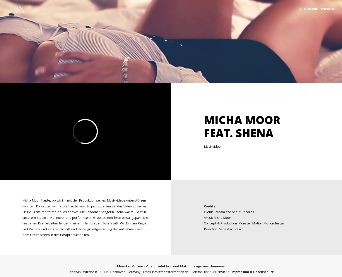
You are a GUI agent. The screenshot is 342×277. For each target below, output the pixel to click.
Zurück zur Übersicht (317, 9)
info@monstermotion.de (170, 271)
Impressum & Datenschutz (252, 271)
